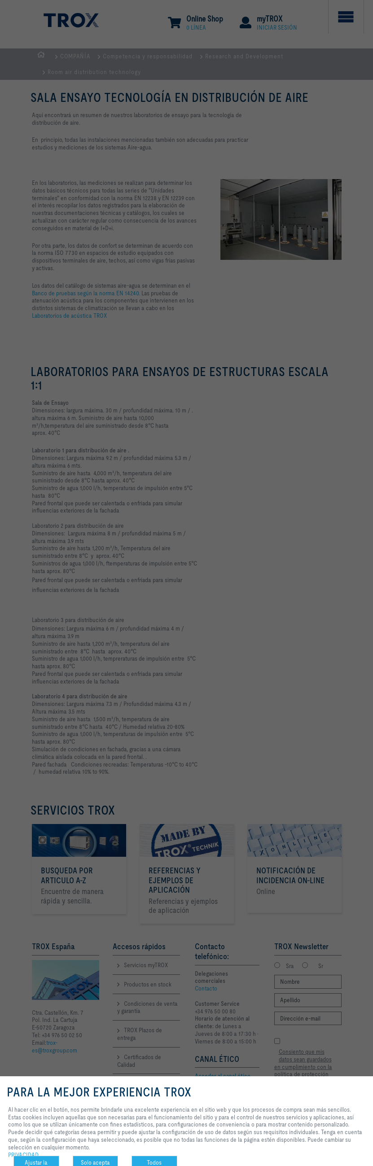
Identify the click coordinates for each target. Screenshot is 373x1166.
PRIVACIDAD (23, 1154)
